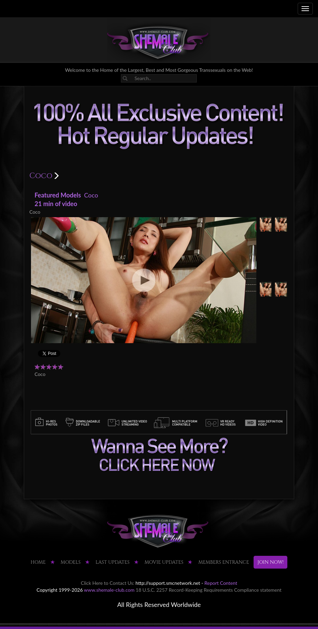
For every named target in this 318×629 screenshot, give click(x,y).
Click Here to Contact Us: (107, 583)
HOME (38, 562)
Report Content (220, 583)
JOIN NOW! (270, 562)
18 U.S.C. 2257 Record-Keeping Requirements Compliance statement (208, 590)
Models (71, 562)
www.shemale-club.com (109, 590)
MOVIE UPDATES (163, 562)
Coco (91, 195)
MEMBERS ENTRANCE (223, 562)
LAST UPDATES (112, 562)
